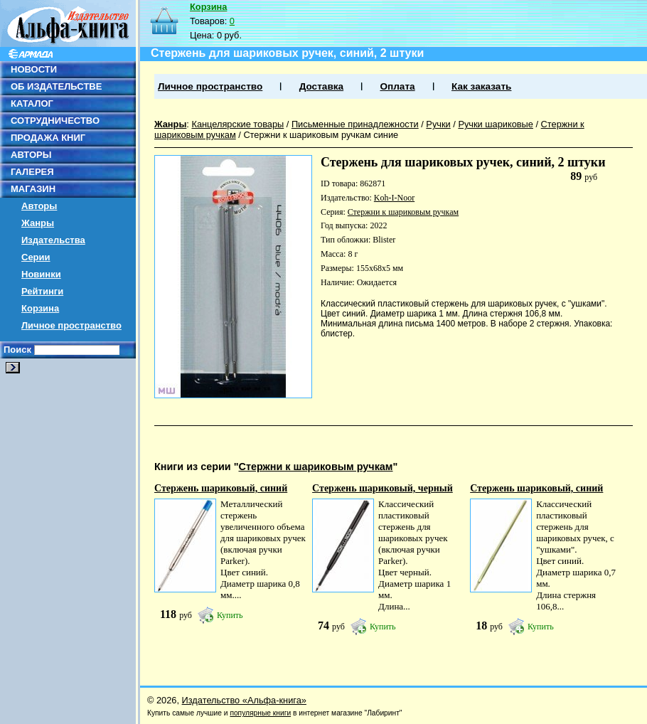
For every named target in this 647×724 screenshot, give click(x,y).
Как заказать (481, 86)
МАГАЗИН (33, 188)
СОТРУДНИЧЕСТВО (55, 120)
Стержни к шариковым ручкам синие (320, 134)
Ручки (438, 124)
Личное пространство (71, 325)
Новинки (41, 274)
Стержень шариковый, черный (382, 488)
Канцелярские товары (237, 124)
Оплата (397, 86)
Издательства (53, 240)
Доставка (321, 86)
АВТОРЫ (31, 154)
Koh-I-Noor (394, 198)
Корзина (40, 308)
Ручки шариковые (495, 124)
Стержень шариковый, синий (220, 488)
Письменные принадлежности (355, 124)
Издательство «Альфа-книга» (244, 700)
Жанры (37, 223)
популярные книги (260, 713)
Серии (35, 257)
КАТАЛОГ (32, 103)
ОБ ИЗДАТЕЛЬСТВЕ (56, 86)
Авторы (39, 206)
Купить (230, 615)
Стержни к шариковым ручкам (403, 212)
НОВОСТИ (34, 69)
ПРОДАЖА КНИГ (48, 137)
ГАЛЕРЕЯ (32, 171)
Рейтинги (42, 291)
